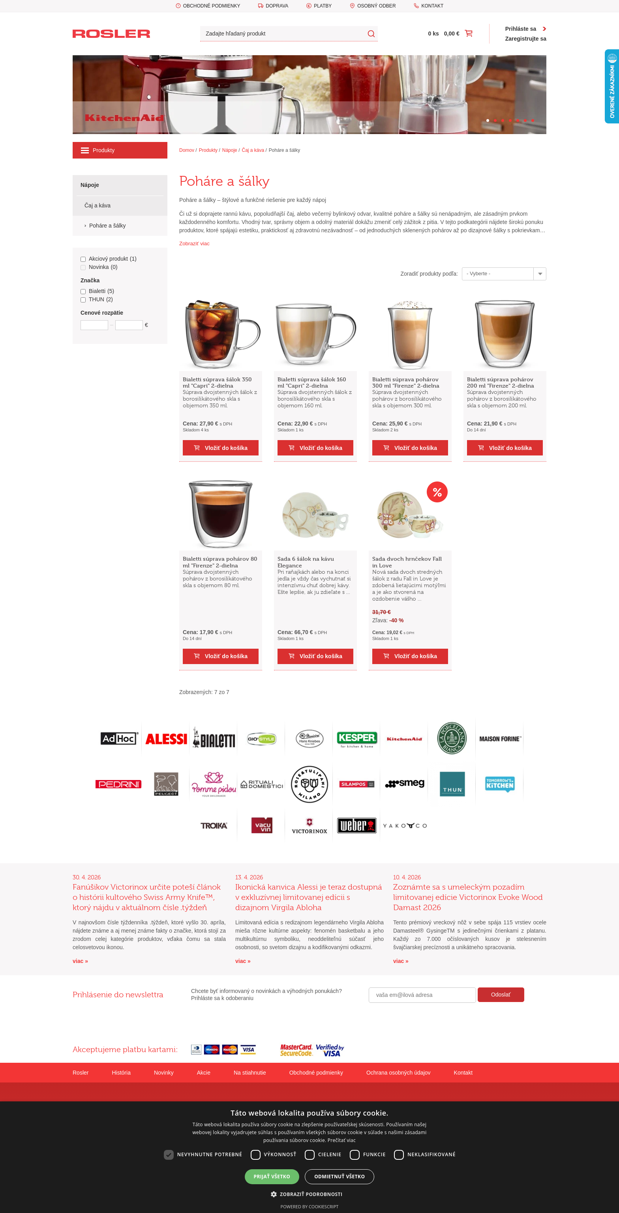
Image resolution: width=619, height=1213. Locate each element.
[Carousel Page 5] (517, 120)
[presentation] (429, 1019)
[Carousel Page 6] (525, 120)
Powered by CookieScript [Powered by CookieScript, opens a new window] (310, 1206)
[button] (310, 1194)
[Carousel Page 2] (495, 120)
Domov (186, 150)
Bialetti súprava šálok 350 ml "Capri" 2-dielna (217, 382)
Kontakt (432, 6)
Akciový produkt (109, 259)
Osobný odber (376, 6)
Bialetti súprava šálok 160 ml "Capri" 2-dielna (312, 382)
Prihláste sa (520, 29)
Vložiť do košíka (226, 448)
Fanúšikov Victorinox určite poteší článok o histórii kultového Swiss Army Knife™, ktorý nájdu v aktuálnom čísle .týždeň (147, 897)
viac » (80, 961)
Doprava (277, 6)
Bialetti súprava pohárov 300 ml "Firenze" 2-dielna (405, 382)
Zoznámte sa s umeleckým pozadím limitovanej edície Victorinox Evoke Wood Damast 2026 (468, 897)
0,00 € (452, 33)
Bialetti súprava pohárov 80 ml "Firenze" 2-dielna (220, 562)
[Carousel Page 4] (510, 120)
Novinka (99, 267)
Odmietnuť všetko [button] (339, 1176)
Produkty (97, 150)
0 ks (433, 33)
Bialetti (97, 291)
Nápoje (229, 150)
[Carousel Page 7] (532, 120)
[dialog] (309, 1157)
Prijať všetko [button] (272, 1176)
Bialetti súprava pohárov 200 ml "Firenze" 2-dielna (500, 382)
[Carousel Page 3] (502, 120)
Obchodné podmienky (211, 6)
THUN (97, 299)
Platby (323, 6)
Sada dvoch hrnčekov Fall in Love (407, 562)
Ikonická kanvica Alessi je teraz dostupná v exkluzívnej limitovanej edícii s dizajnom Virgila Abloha (308, 897)
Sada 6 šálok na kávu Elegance (306, 562)
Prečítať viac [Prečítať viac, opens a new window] (342, 1140)
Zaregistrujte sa (525, 38)
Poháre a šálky (284, 150)
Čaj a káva (253, 150)
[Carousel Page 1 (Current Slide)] (487, 120)
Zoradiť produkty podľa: (429, 274)
